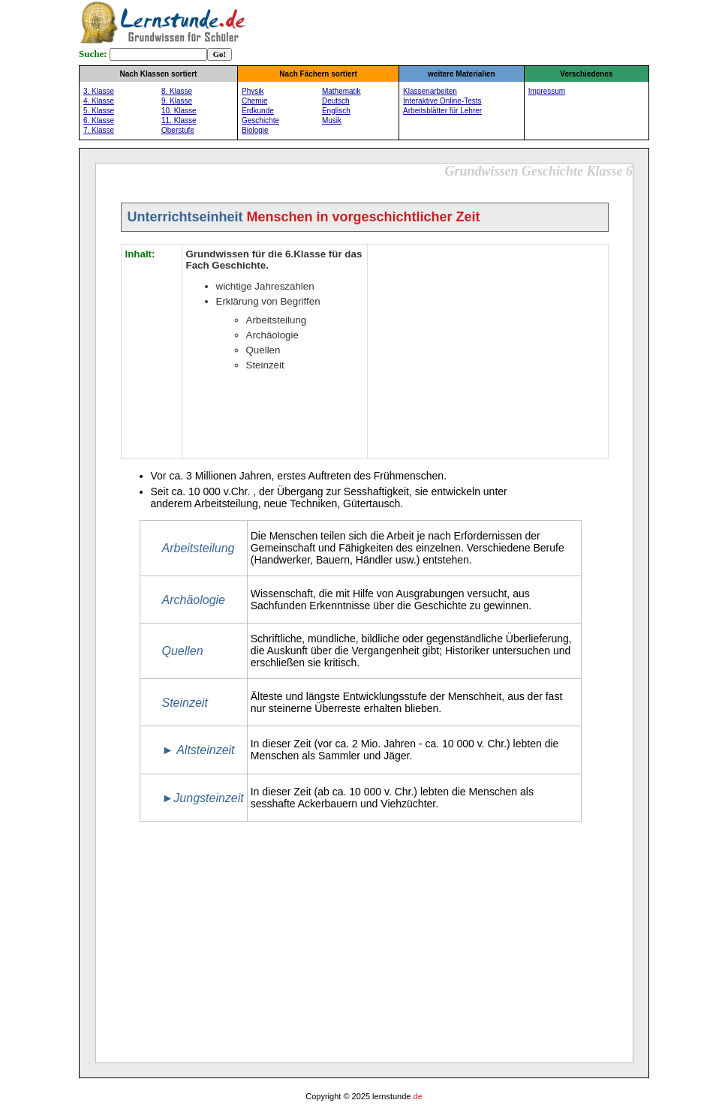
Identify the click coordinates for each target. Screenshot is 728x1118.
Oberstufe (177, 130)
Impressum (546, 91)
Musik (331, 120)
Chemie (254, 101)
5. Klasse (98, 111)
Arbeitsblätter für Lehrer (442, 111)
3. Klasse (98, 91)
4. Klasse (98, 101)
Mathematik (341, 91)
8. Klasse (176, 91)
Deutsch (336, 101)
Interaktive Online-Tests (442, 101)
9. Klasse (176, 101)
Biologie (255, 130)
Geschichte (260, 120)
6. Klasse (98, 120)
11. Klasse (179, 120)
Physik (252, 91)
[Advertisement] (488, 349)
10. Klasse (179, 111)
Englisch (336, 111)
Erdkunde (258, 111)
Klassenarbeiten (430, 91)
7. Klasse (98, 130)
